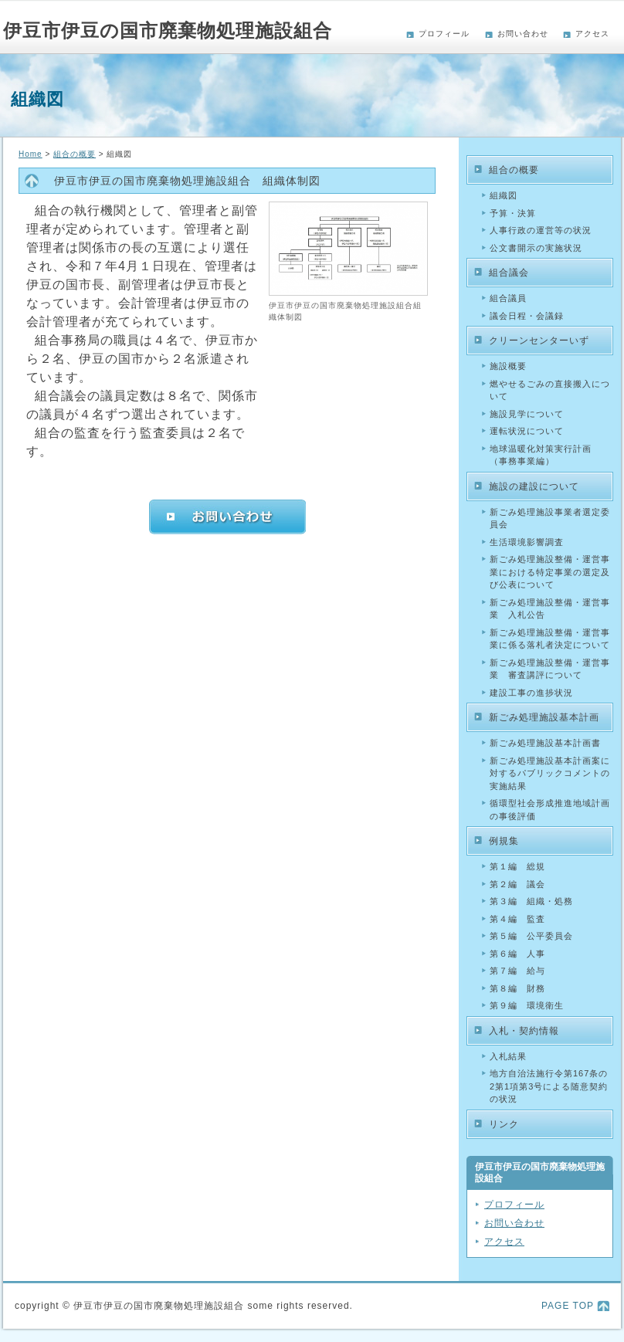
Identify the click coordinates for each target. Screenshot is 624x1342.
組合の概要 (74, 154)
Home (30, 154)
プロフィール (444, 33)
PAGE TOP (567, 1305)
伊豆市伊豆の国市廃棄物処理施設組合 (167, 30)
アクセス (592, 33)
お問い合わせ (522, 33)
